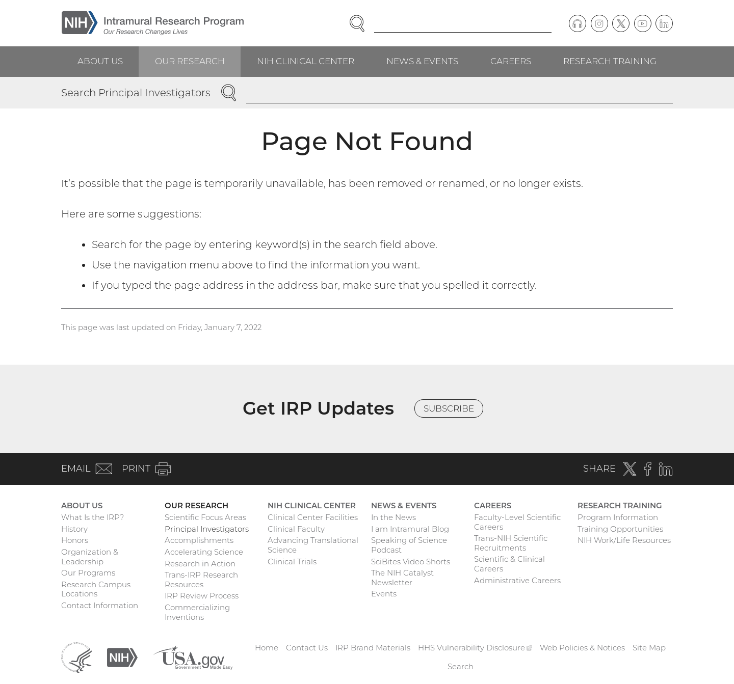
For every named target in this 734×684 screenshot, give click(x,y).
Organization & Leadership (89, 556)
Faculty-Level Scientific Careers (517, 522)
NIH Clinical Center (305, 61)
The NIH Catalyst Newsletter (402, 577)
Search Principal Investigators (136, 93)
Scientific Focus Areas (205, 517)
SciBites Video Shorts (410, 561)
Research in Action (200, 563)
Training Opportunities (620, 529)
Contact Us (307, 647)
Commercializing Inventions (197, 612)
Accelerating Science (204, 552)
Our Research (190, 61)
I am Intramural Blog (410, 529)
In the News (393, 517)
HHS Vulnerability (475, 647)
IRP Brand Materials (372, 647)
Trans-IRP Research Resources (201, 579)
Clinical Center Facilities (313, 517)
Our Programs (88, 573)
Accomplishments (199, 540)
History (74, 529)
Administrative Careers (517, 580)
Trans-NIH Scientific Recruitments (510, 543)
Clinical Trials (292, 561)
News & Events (422, 61)
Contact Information (99, 605)
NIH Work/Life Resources (624, 540)
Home (266, 647)
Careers (510, 61)
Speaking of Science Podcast (409, 545)
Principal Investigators (207, 529)
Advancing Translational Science (313, 545)
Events (384, 593)
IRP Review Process (202, 595)
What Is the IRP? (92, 517)
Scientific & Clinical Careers (509, 563)
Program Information (618, 517)
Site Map (649, 647)
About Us (100, 61)
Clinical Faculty (296, 529)
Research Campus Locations (95, 589)
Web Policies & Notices (582, 647)
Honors (74, 540)
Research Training (610, 61)
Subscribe (449, 408)
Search (461, 666)
